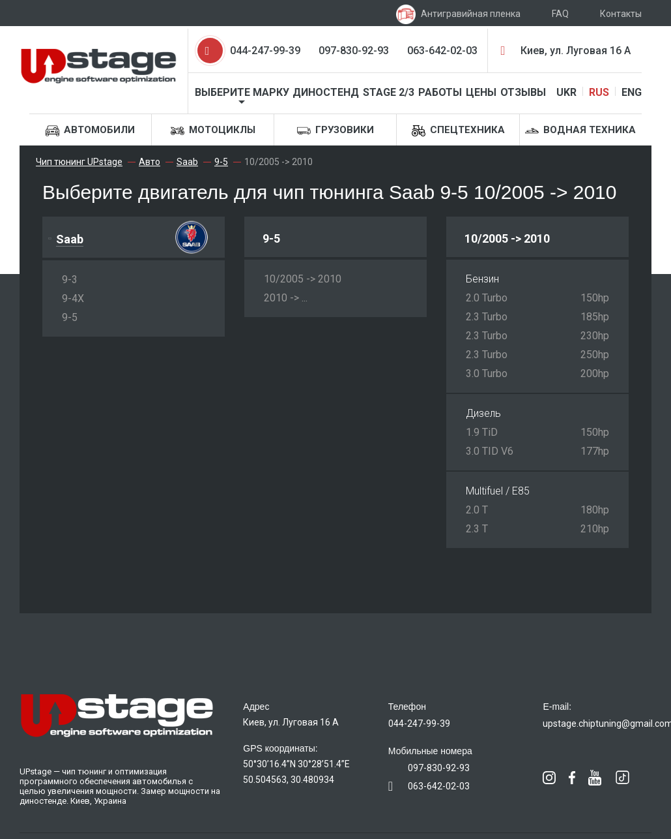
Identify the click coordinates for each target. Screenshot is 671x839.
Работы (440, 92)
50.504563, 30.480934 (288, 779)
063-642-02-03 (442, 50)
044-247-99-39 (265, 50)
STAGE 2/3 (388, 92)
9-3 (70, 279)
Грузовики (335, 131)
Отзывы (523, 92)
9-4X (73, 298)
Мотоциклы (213, 131)
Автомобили (90, 131)
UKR (566, 92)
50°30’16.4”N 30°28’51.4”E (296, 764)
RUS (599, 92)
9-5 (70, 317)
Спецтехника (458, 131)
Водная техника (580, 131)
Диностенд (326, 92)
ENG (631, 92)
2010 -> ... (285, 298)
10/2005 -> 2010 (302, 279)
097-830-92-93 (354, 50)
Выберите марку (242, 92)
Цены (481, 92)
